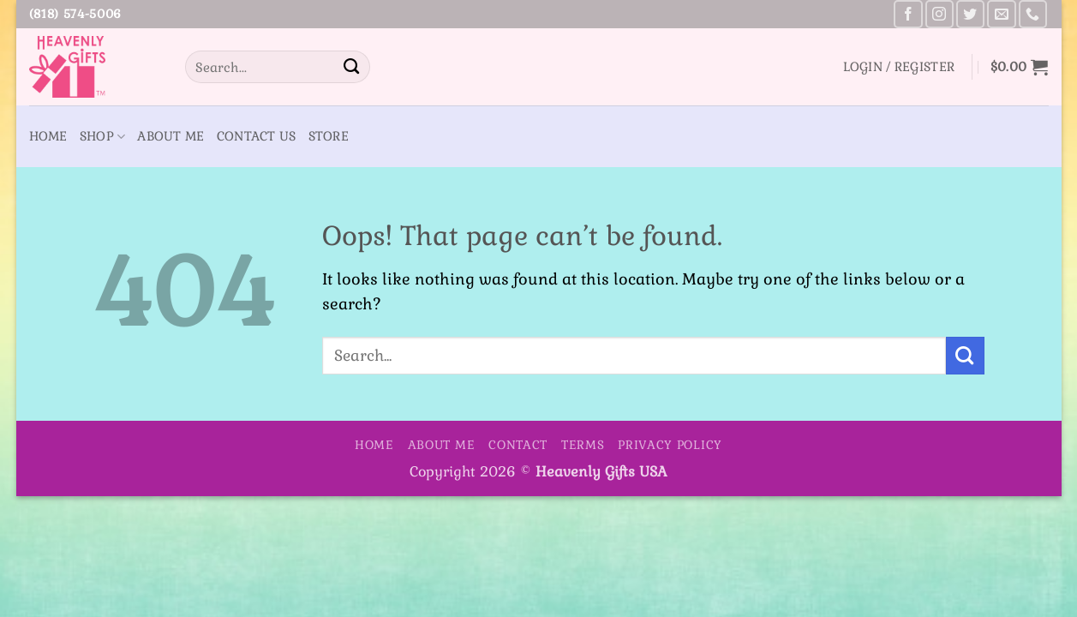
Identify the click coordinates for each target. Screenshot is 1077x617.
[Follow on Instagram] (939, 14)
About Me (170, 136)
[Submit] (351, 67)
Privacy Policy (670, 444)
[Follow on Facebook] (908, 14)
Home (48, 136)
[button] (899, 66)
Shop (103, 137)
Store (328, 136)
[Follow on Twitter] (970, 14)
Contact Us (256, 136)
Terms (583, 444)
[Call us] (1033, 14)
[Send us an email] (1001, 14)
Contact (517, 444)
